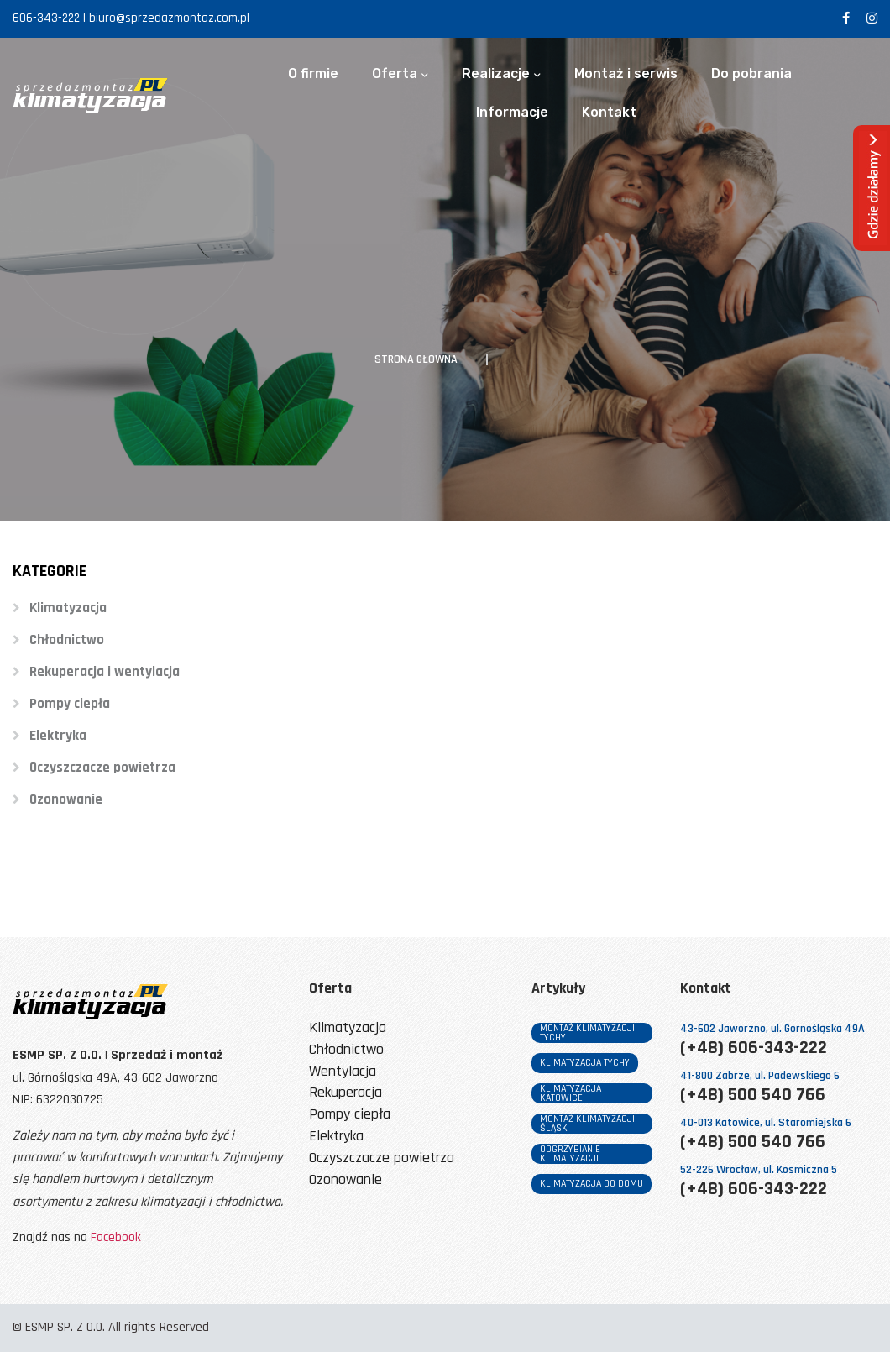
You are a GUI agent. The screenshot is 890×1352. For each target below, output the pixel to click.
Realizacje (496, 74)
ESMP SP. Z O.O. (65, 1327)
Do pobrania (751, 74)
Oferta (394, 74)
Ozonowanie (65, 799)
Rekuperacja (345, 1092)
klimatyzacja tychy (585, 1062)
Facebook (116, 1237)
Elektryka (57, 735)
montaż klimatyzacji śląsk (587, 1123)
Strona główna (416, 359)
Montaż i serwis (626, 74)
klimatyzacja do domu (591, 1183)
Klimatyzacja (68, 608)
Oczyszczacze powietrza (102, 767)
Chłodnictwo (66, 640)
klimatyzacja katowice (570, 1093)
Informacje (512, 112)
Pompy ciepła (69, 703)
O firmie (313, 74)
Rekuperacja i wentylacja (104, 672)
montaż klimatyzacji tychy (587, 1033)
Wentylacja (342, 1071)
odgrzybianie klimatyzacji (570, 1154)
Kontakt (609, 112)
